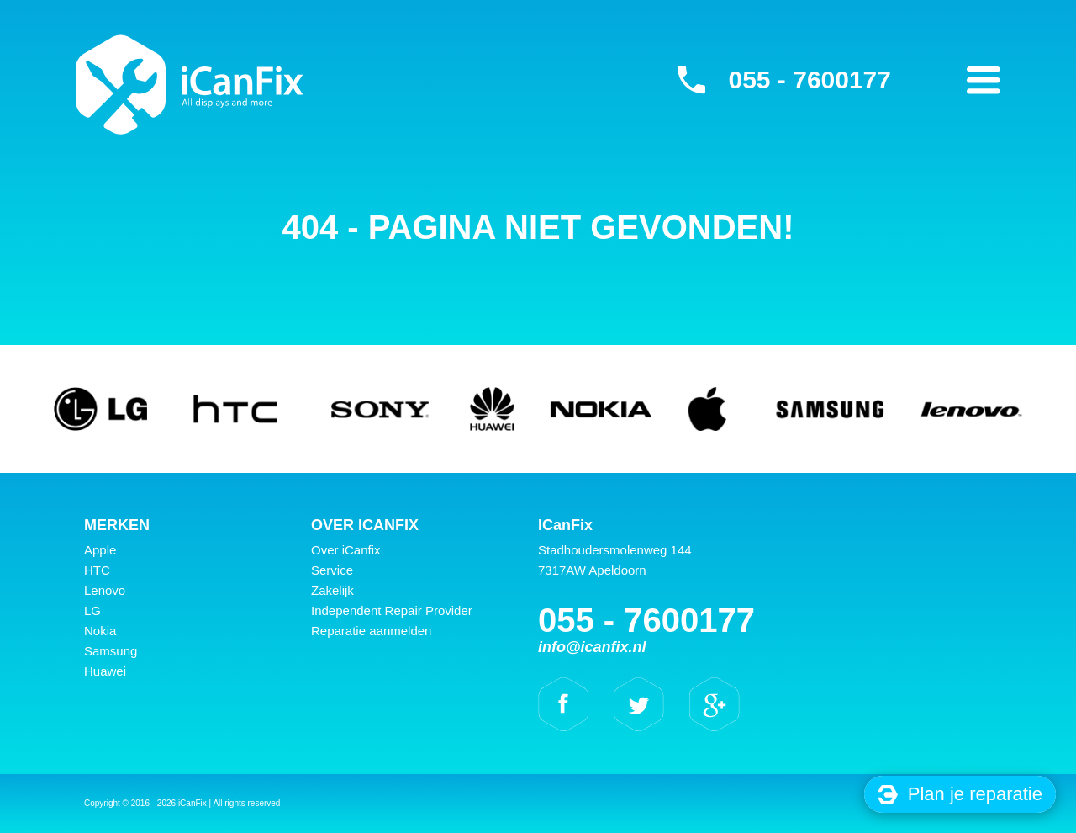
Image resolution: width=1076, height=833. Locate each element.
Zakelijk (332, 590)
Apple (100, 550)
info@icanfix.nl (592, 647)
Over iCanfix (346, 550)
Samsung (110, 651)
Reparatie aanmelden (371, 630)
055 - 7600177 (809, 79)
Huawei (105, 671)
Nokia (100, 630)
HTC (97, 570)
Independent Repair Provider (391, 610)
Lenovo (104, 590)
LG (92, 610)
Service (332, 570)
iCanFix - (189, 84)
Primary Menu (984, 80)
